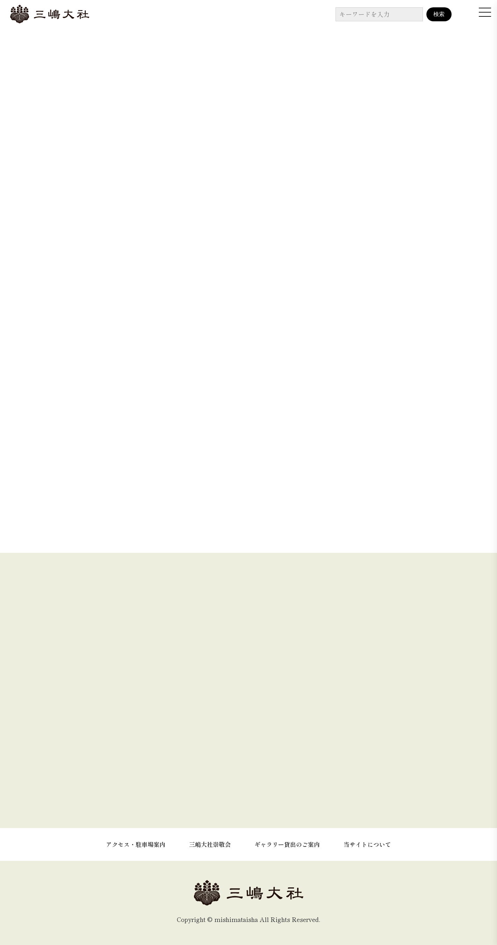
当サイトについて (367, 844)
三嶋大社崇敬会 (210, 844)
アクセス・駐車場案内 (135, 844)
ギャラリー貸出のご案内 (287, 844)
